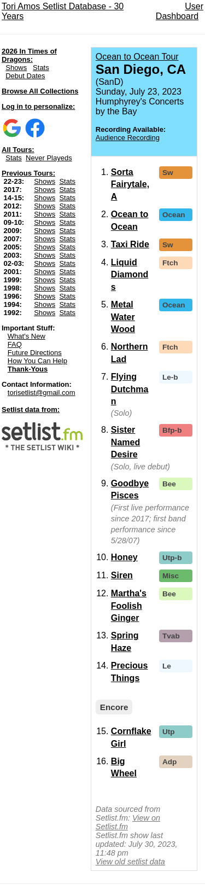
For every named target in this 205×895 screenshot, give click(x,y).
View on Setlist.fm (128, 822)
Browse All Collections (40, 91)
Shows (16, 67)
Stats (41, 67)
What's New (26, 336)
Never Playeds (49, 158)
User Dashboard (179, 11)
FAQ (15, 344)
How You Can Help (37, 361)
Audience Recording (128, 137)
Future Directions (35, 352)
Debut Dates (25, 76)
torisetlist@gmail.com (41, 392)
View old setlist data (130, 861)
